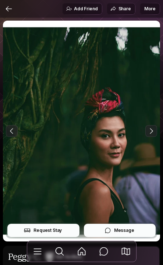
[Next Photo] (151, 131)
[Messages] (103, 251)
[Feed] (81, 251)
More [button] (150, 8)
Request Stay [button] (43, 230)
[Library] (37, 251)
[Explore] (59, 251)
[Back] (9, 9)
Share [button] (120, 9)
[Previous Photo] (12, 131)
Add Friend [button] (82, 9)
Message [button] (119, 230)
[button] (125, 251)
